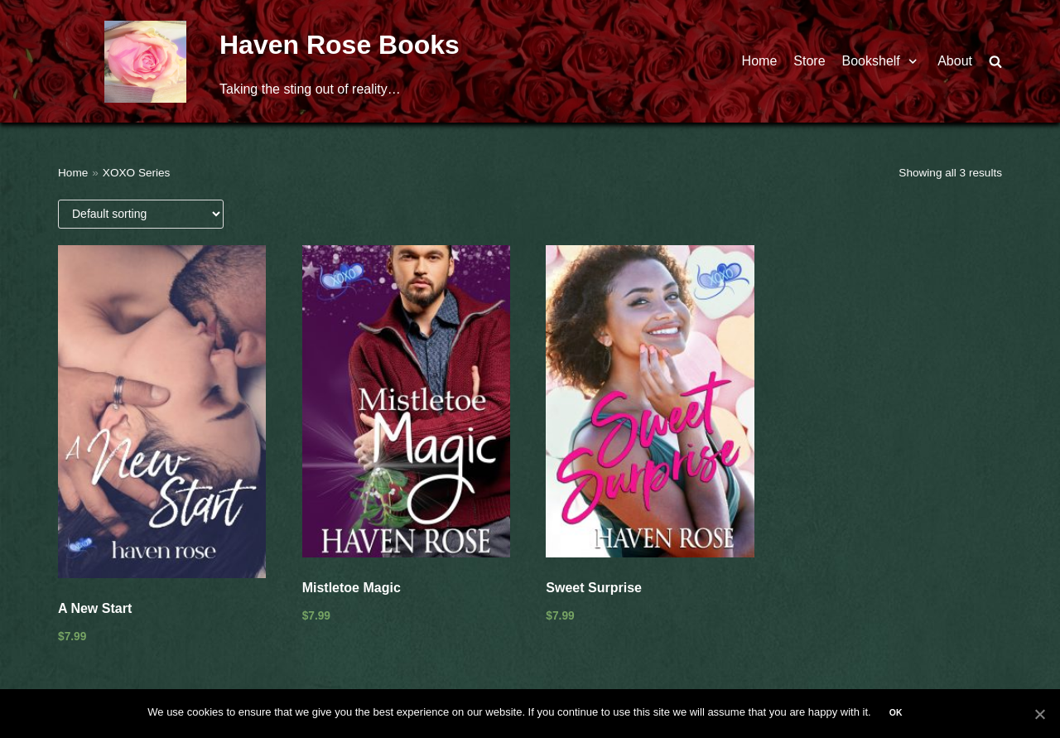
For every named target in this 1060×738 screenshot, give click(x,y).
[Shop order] (141, 214)
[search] (995, 61)
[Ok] (1039, 714)
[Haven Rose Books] (145, 62)
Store (809, 61)
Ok (896, 712)
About (954, 61)
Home (760, 61)
